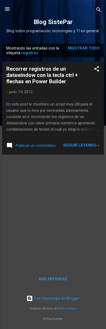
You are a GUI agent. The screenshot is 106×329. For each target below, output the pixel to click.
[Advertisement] (53, 212)
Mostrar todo (84, 48)
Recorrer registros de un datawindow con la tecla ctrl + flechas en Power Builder (42, 75)
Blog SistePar (53, 22)
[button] (96, 70)
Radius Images (67, 308)
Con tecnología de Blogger (53, 298)
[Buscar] (99, 11)
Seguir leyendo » (81, 145)
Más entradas (53, 279)
